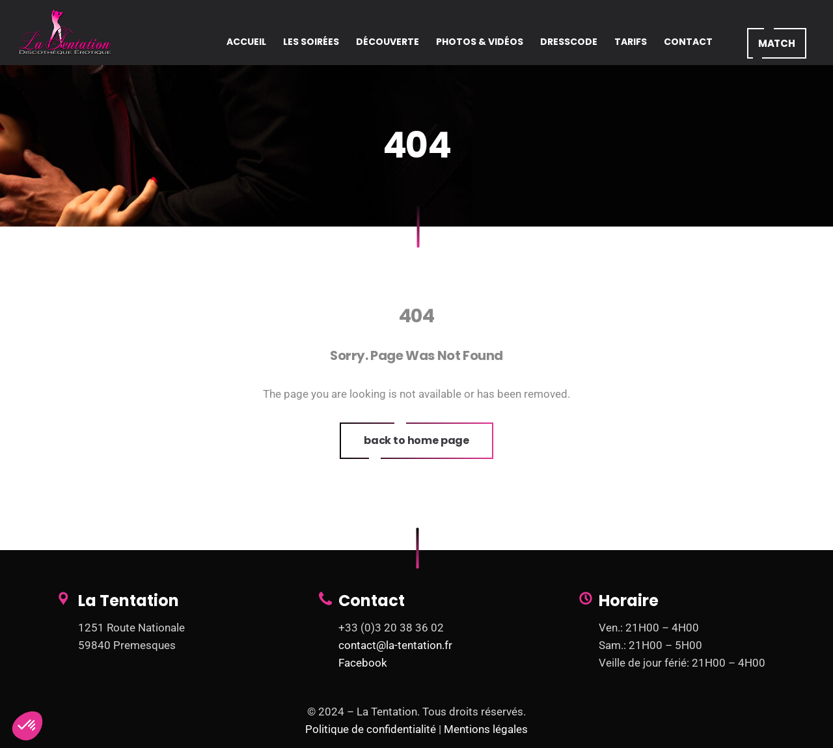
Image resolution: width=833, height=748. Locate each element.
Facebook (362, 662)
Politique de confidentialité (370, 729)
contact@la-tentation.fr (395, 645)
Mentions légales (486, 729)
